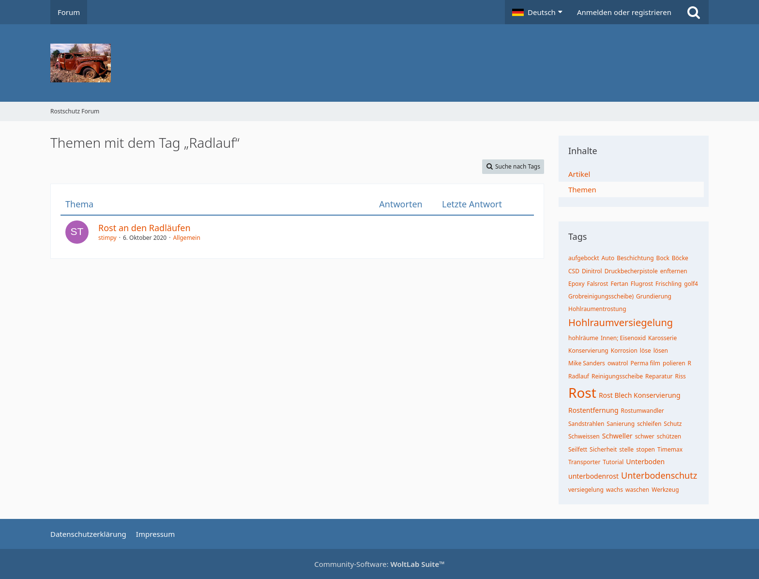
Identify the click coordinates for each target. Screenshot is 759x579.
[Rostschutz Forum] (379, 63)
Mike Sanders (586, 363)
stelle (626, 449)
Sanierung (621, 424)
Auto (608, 258)
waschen (637, 489)
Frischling (668, 284)
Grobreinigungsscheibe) (601, 296)
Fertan (619, 284)
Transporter (584, 462)
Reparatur (659, 376)
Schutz (673, 424)
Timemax (670, 449)
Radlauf (578, 376)
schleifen (649, 424)
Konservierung (588, 350)
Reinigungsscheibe (617, 376)
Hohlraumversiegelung (620, 322)
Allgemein (186, 238)
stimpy (107, 238)
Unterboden (645, 461)
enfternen (673, 271)
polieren (674, 363)
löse (645, 350)
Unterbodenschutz (659, 475)
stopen (645, 449)
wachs (614, 489)
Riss (680, 376)
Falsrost (597, 284)
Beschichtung (635, 258)
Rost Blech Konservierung (640, 395)
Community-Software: (379, 564)
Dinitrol (592, 271)
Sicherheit (603, 449)
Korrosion (624, 350)
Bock (662, 258)
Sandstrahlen (586, 424)
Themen (582, 189)
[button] (537, 12)
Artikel (579, 174)
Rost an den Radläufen (144, 228)
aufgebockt (583, 258)
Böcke (680, 258)
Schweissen (584, 436)
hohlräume (583, 338)
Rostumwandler (642, 411)
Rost (582, 392)
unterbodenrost (593, 476)
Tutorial (613, 462)
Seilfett (577, 449)
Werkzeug (665, 489)
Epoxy (576, 284)
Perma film (645, 363)
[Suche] (694, 12)
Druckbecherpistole (631, 271)
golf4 (691, 284)
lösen (660, 350)
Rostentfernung (593, 410)
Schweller (617, 435)
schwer (644, 436)
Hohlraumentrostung (597, 309)
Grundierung (653, 296)
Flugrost (642, 284)
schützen (669, 436)
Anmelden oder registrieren (624, 12)
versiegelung (586, 489)
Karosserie (662, 338)
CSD (573, 271)
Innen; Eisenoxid (623, 338)
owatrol (617, 363)
